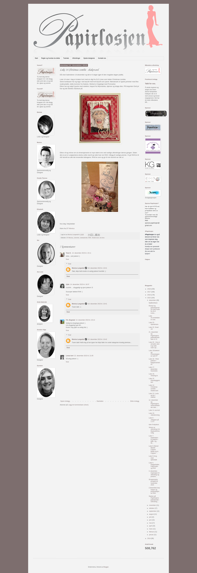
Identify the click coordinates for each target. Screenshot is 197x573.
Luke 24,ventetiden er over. (154, 317)
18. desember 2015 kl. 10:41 (97, 268)
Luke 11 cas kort (154, 410)
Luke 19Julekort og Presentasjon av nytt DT (154, 353)
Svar (67, 259)
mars (151, 529)
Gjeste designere (89, 58)
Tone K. (68, 253)
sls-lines (102, 237)
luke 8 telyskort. (154, 424)
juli (150, 517)
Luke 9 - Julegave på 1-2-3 (154, 419)
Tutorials (66, 58)
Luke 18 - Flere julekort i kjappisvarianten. (154, 361)
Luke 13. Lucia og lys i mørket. (154, 395)
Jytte (67, 284)
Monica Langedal (78, 268)
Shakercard (95, 237)
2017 (149, 292)
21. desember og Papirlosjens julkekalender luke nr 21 (154, 335)
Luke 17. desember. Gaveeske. (153, 369)
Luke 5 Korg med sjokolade (153, 458)
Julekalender (84, 237)
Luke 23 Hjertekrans (153, 323)
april (150, 526)
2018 (149, 289)
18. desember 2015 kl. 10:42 (97, 339)
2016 (149, 295)
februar (151, 532)
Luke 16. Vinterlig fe (153, 375)
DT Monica (70, 228)
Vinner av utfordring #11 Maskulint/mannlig (154, 430)
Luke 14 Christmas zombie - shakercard (153, 388)
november (152, 505)
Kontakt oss (102, 58)
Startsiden (100, 401)
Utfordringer (76, 58)
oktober (152, 508)
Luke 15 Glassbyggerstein (154, 380)
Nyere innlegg (65, 401)
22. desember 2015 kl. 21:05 (83, 356)
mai (150, 523)
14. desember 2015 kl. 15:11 (81, 253)
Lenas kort (69, 356)
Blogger (106, 567)
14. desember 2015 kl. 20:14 (85, 320)
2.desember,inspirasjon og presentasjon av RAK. (154, 490)
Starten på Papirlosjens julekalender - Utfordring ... (154, 498)
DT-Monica (70, 237)
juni (150, 520)
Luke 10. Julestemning (154, 414)
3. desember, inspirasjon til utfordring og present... (154, 473)
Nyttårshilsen (153, 303)
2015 (149, 298)
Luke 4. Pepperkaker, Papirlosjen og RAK (154, 465)
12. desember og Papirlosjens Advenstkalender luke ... (154, 403)
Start (36, 58)
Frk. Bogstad (70, 320)
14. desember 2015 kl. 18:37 (79, 284)
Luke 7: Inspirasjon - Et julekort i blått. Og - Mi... (154, 439)
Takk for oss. (150, 84)
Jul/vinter (76, 237)
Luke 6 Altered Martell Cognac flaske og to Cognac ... (153, 449)
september (153, 511)
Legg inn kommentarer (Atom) (78, 405)
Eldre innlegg (134, 401)
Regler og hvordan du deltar (50, 58)
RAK (89, 237)
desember (152, 300)
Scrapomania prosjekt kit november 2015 (153, 482)
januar (151, 535)
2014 (149, 538)
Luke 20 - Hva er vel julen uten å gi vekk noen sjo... (154, 345)
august (151, 514)
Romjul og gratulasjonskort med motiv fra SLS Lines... (154, 309)
